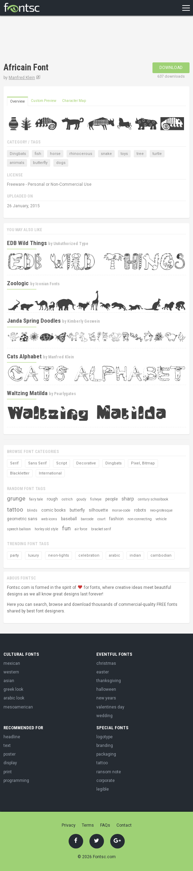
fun (66, 528)
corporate (105, 780)
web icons (49, 519)
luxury (33, 555)
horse (55, 153)
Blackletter (19, 473)
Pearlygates (65, 393)
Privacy (69, 825)
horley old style (46, 529)
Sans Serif (37, 463)
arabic (114, 555)
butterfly (40, 162)
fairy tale (36, 499)
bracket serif (101, 529)
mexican (11, 663)
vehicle (161, 519)
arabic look (13, 698)
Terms (88, 825)
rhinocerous (80, 153)
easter (102, 672)
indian (135, 555)
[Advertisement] (84, 40)
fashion (116, 518)
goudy (81, 499)
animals (17, 162)
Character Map (74, 101)
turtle (157, 153)
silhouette (98, 510)
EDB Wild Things (27, 242)
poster (9, 754)
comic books (53, 510)
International (50, 473)
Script (61, 463)
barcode (87, 519)
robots (140, 510)
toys (124, 153)
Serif (14, 463)
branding (104, 745)
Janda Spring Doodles (34, 320)
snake (106, 153)
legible (102, 789)
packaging (106, 754)
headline (11, 736)
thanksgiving (108, 680)
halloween (106, 689)
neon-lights (58, 555)
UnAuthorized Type (70, 243)
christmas (106, 663)
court (101, 519)
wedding (104, 715)
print (7, 771)
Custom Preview (43, 101)
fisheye (96, 499)
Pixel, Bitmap (143, 463)
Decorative (86, 463)
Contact (124, 825)
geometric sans (22, 518)
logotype (104, 736)
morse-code (121, 510)
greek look (13, 689)
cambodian (161, 555)
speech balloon (19, 529)
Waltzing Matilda (27, 393)
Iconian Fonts (47, 283)
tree (140, 153)
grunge (16, 498)
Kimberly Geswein (83, 321)
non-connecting (140, 519)
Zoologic (18, 283)
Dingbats (18, 153)
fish (38, 153)
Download (171, 67)
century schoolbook (153, 499)
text (7, 745)
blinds (32, 510)
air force (80, 529)
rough (52, 499)
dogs (60, 162)
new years (106, 698)
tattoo (15, 509)
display (10, 762)
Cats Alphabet (24, 356)
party (14, 555)
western (11, 672)
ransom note (108, 771)
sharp (128, 499)
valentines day (110, 707)
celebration (88, 555)
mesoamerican (18, 707)
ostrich (67, 499)
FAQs (105, 825)
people (111, 499)
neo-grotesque (161, 510)
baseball (69, 518)
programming (16, 780)
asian (8, 680)
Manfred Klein (22, 77)
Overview (17, 101)
